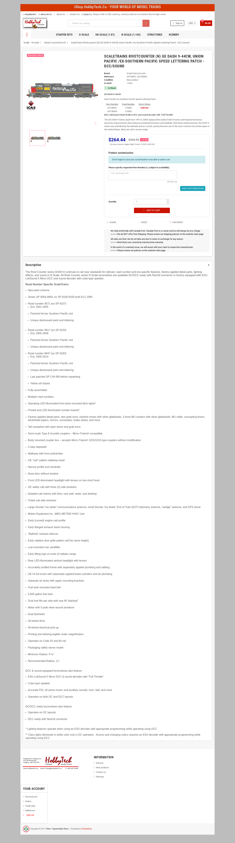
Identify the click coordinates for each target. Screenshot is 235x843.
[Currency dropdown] (191, 23)
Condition (108, 80)
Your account (34, 789)
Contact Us (73, 14)
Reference (109, 76)
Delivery (99, 763)
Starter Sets (64, 34)
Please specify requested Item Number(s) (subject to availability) (139, 167)
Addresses (30, 810)
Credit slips (30, 806)
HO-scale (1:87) (105, 34)
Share (111, 222)
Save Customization (193, 188)
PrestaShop (86, 829)
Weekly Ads (29, 14)
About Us (59, 14)
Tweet (143, 222)
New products (102, 767)
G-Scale (84, 34)
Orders (28, 801)
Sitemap (100, 777)
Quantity (112, 201)
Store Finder (45, 14)
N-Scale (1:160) (131, 34)
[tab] (117, 265)
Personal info (31, 797)
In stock (108, 83)
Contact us (101, 772)
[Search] (108, 23)
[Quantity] (150, 201)
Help (85, 14)
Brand (107, 73)
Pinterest (176, 222)
